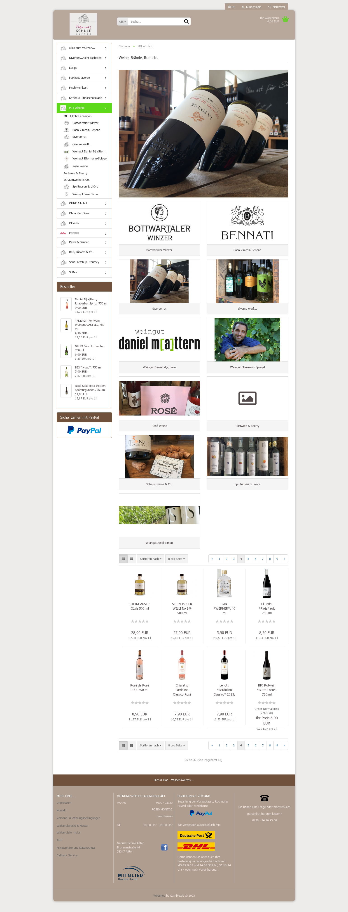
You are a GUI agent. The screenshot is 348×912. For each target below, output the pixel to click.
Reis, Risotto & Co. (76, 254)
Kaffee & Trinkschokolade (81, 100)
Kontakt (61, 821)
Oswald (69, 235)
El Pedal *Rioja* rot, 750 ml (267, 619)
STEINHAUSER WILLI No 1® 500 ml (182, 619)
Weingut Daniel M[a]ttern (84, 153)
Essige (68, 70)
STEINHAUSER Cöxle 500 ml (140, 617)
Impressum (64, 813)
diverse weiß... (77, 146)
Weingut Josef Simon (81, 197)
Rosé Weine (76, 168)
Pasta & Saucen (74, 244)
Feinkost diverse (75, 80)
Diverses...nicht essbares (80, 60)
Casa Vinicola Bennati (82, 132)
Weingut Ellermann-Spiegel (85, 161)
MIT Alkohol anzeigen (77, 118)
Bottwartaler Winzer (81, 125)
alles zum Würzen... (77, 50)
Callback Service (67, 866)
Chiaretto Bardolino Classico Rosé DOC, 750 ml (182, 701)
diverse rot (75, 139)
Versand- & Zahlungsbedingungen (78, 829)
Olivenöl (69, 225)
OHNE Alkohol (73, 205)
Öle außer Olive (74, 215)
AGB (59, 851)
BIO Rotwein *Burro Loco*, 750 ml (267, 700)
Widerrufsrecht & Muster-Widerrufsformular (73, 839)
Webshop (159, 906)
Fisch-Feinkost (73, 90)
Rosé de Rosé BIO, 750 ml (139, 698)
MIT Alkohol (72, 110)
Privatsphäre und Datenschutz (76, 858)
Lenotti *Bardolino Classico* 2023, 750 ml (224, 701)
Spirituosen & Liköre (81, 189)
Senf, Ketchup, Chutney (79, 264)
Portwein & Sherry (75, 175)
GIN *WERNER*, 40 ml (224, 619)
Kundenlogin (252, 7)
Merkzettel (276, 7)
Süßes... (69, 274)
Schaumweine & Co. (77, 182)
